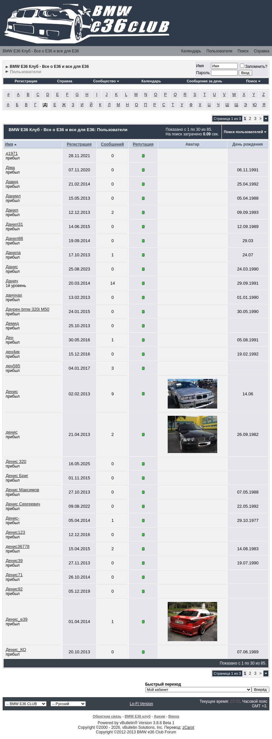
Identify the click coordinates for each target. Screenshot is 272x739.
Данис (12, 266)
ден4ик (12, 351)
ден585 (13, 365)
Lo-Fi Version (141, 703)
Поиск (243, 51)
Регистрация (26, 81)
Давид (12, 181)
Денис (12, 391)
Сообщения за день (204, 81)
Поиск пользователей (243, 132)
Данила (13, 252)
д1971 (12, 153)
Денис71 (14, 574)
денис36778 (17, 546)
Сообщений (112, 144)
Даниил (13, 195)
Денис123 (15, 532)
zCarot (188, 727)
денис (11, 432)
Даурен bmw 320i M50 (27, 309)
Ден (9, 337)
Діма (10, 167)
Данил (12, 210)
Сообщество (106, 81)
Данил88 (14, 238)
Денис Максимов (22, 489)
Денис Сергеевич (23, 503)
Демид (12, 323)
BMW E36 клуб (138, 716)
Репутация (143, 144)
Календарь (191, 51)
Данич (12, 280)
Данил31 (14, 224)
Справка (261, 51)
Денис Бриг (17, 475)
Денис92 (14, 588)
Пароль (203, 73)
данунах (14, 295)
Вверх (173, 716)
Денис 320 (16, 461)
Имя (200, 66)
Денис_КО (16, 649)
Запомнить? (253, 66)
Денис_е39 (16, 619)
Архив (159, 716)
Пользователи (219, 51)
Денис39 (14, 560)
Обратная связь (107, 716)
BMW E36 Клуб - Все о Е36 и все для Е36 (41, 51)
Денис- (12, 518)
